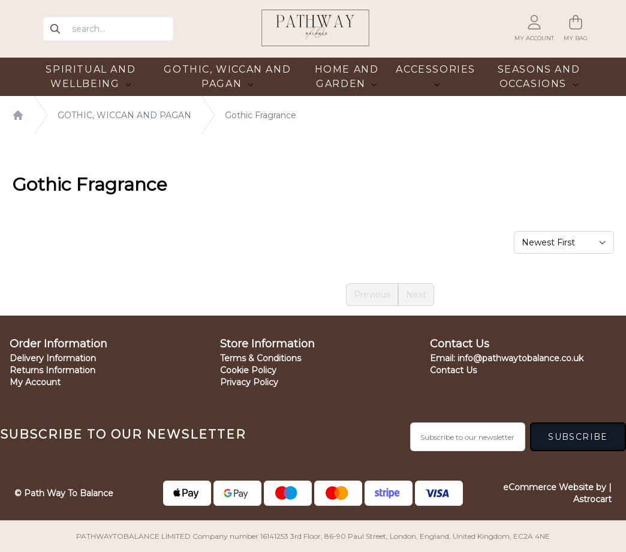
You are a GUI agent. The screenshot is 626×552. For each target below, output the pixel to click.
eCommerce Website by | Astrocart (552, 493)
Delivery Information (53, 358)
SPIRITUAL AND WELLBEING (91, 76)
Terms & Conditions (260, 358)
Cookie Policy (248, 370)
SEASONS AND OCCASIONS (539, 76)
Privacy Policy (249, 382)
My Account (35, 382)
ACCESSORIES (435, 76)
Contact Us (453, 370)
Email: (506, 358)
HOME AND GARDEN (347, 76)
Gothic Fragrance (260, 115)
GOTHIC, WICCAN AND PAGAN (227, 76)
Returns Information (52, 370)
